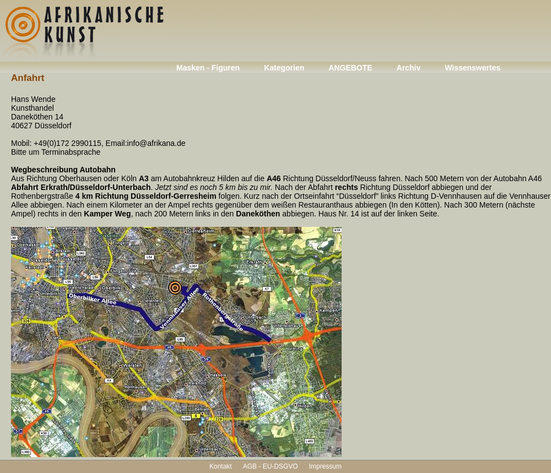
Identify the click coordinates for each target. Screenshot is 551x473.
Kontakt (220, 466)
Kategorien (284, 67)
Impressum (325, 466)
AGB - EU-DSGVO (270, 466)
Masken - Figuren (208, 67)
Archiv (409, 67)
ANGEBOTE (350, 67)
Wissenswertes (472, 67)
